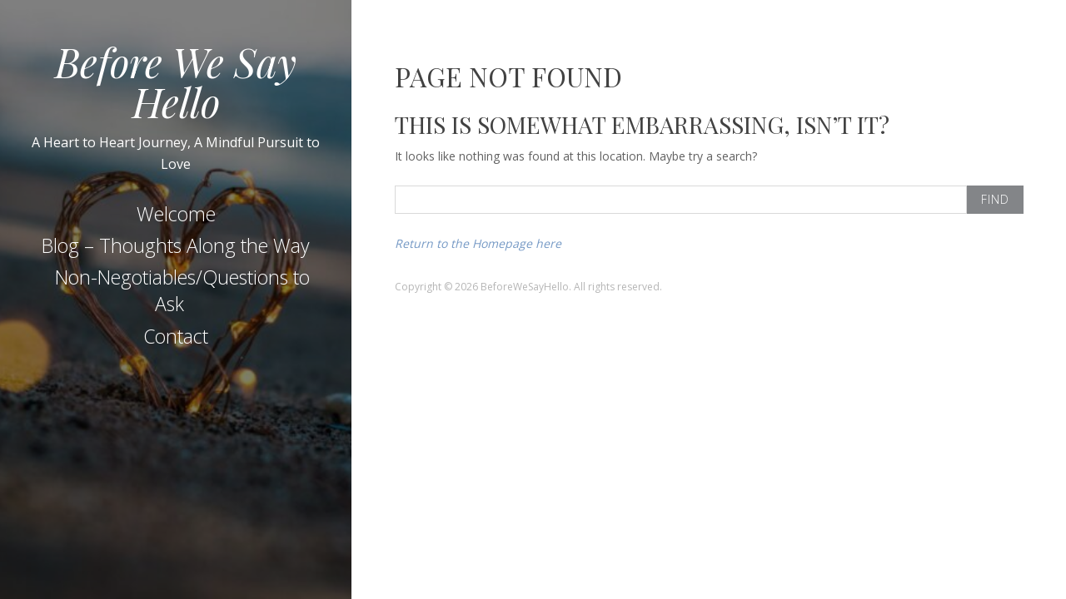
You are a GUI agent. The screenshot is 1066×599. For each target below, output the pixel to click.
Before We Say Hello (175, 81)
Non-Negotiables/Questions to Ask (182, 290)
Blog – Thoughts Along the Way (176, 245)
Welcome (176, 213)
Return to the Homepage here (478, 243)
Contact (175, 336)
